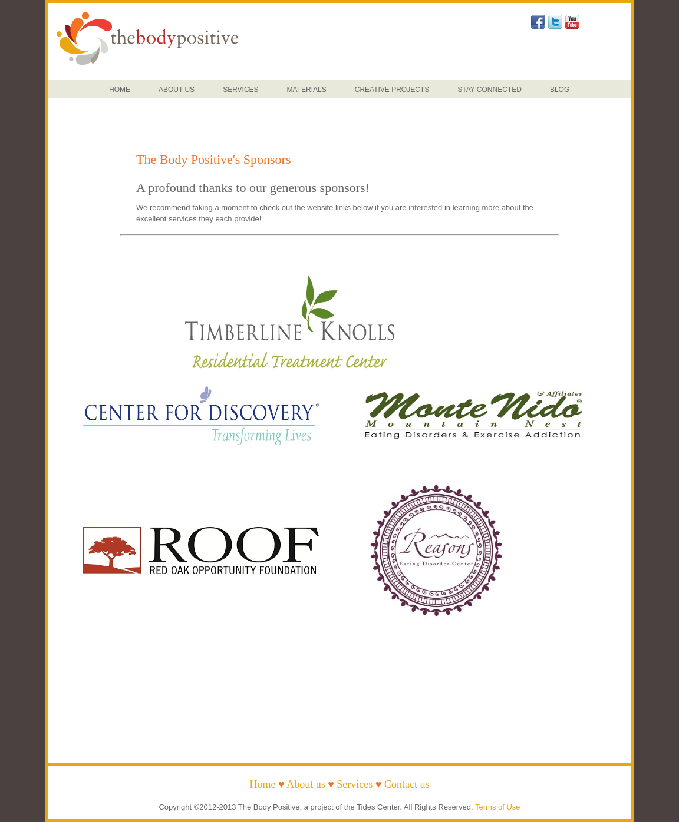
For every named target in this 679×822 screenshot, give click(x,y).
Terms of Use (497, 807)
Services (355, 784)
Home (262, 784)
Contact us (407, 784)
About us (305, 784)
